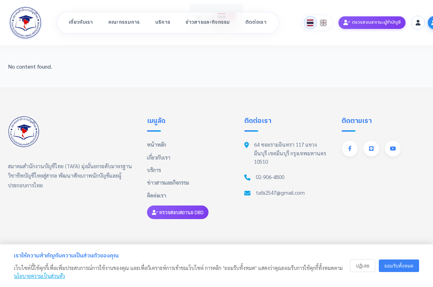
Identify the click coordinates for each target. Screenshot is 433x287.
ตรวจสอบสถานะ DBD (178, 212)
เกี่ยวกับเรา (81, 22)
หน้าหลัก (156, 144)
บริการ (163, 22)
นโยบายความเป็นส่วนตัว (39, 276)
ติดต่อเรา (256, 22)
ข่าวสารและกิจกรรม (208, 22)
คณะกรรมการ (124, 22)
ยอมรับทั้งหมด (399, 266)
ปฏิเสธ (362, 266)
